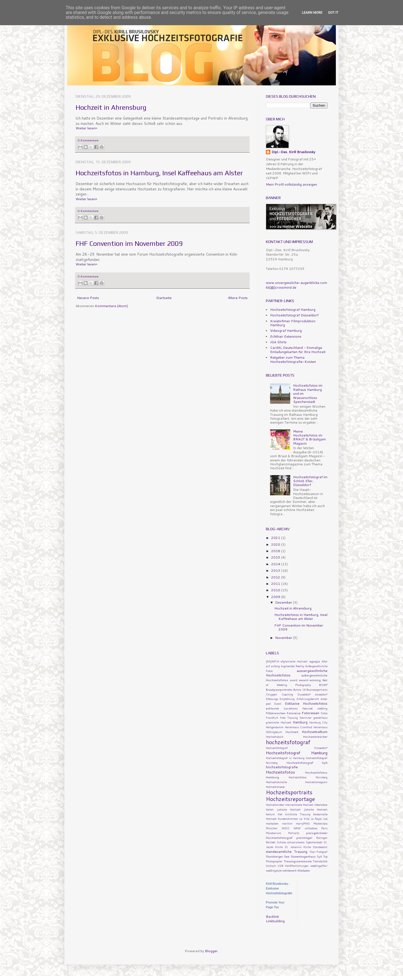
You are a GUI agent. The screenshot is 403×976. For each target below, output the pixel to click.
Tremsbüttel (320, 861)
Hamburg (300, 722)
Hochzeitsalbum (314, 731)
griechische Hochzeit (278, 722)
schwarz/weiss (295, 842)
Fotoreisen (310, 713)
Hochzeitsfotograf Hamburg (292, 309)
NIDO (285, 828)
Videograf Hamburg (286, 330)
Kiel (280, 814)
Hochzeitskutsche (276, 782)
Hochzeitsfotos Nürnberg (308, 777)
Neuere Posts (88, 297)
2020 (276, 544)
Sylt (319, 856)
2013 (276, 570)
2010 (276, 590)
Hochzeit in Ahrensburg (111, 107)
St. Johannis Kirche (298, 847)
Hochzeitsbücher (315, 736)
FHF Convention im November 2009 (129, 243)
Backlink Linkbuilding (275, 919)
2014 (276, 564)
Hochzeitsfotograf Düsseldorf (294, 315)
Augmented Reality (292, 666)
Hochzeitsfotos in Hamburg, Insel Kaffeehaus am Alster (159, 173)
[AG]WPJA (272, 661)
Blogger (211, 951)
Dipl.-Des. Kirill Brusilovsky (293, 152)
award (293, 680)
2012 (276, 577)
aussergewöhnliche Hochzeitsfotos (296, 673)
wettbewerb (289, 870)
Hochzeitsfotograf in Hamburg (285, 758)
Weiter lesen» (86, 128)
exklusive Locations (282, 708)
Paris (324, 828)
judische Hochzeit (289, 809)
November (284, 637)
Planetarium (273, 833)
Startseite (164, 297)
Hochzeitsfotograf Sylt (307, 762)
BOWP (323, 685)
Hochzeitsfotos (280, 772)
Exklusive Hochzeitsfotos (306, 703)
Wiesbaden (303, 870)
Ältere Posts (238, 297)
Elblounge (272, 699)
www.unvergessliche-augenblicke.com (296, 282)
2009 (276, 596)
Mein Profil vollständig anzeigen (291, 184)
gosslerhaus (320, 718)
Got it (333, 13)
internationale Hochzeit (299, 805)
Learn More (312, 13)
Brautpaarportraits (279, 689)
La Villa (304, 819)
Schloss (281, 842)
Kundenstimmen (288, 819)
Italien (270, 809)
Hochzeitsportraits (289, 792)
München (271, 828)
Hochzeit (291, 732)
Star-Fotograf (318, 852)
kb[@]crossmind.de (281, 287)
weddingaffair (318, 866)
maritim (287, 823)
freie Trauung (289, 718)
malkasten (272, 823)
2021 (276, 537)
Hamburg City (318, 722)
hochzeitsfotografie (282, 767)
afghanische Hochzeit (294, 661)
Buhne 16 (299, 690)
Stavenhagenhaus (303, 856)
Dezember (284, 602)
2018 (276, 550)
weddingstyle (274, 870)
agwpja (314, 661)
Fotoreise (294, 713)
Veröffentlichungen (297, 866)
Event (277, 704)
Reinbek (270, 842)
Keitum (270, 814)
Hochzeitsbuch (274, 737)
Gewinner (305, 718)
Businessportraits (316, 690)
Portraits (293, 833)
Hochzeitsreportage (290, 799)
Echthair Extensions (285, 336)
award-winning (310, 680)
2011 (276, 583)
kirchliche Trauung (297, 814)
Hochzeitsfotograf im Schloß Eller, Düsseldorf (310, 481)
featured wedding (315, 708)
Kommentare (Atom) (111, 305)
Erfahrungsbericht (308, 699)
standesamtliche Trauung (286, 851)
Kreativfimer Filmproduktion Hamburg (292, 323)
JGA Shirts (278, 342)
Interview (320, 804)
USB (280, 866)
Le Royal (316, 819)
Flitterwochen (275, 713)
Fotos (324, 713)
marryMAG (303, 823)
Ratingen (321, 838)
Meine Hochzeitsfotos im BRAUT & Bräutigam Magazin (309, 437)
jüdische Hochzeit (316, 809)
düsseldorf (321, 694)
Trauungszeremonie (298, 861)
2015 (276, 557)
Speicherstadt (314, 842)
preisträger (304, 837)
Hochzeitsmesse (275, 787)
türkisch (271, 866)
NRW (297, 828)
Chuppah (271, 694)
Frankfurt (272, 718)
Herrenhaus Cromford (298, 727)
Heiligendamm (274, 727)
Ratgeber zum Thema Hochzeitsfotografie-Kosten (293, 359)
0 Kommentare (88, 140)
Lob (325, 819)
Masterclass (320, 823)
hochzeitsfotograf (288, 742)
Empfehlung (287, 699)
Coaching (287, 694)
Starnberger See (277, 856)
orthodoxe (311, 828)
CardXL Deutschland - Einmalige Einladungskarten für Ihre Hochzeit (297, 349)
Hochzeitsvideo (275, 805)
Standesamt (320, 847)
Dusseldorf (304, 694)
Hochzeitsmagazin (316, 782)
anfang (275, 666)
